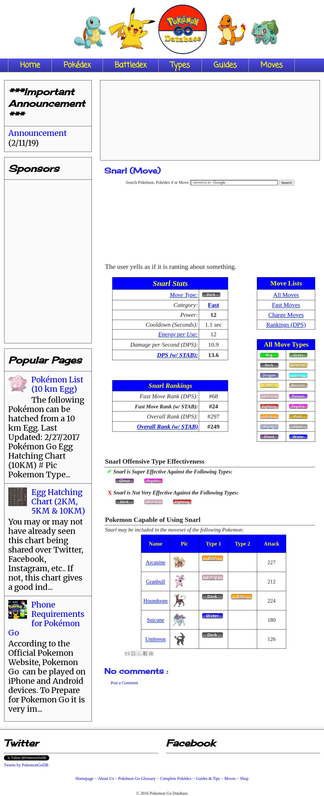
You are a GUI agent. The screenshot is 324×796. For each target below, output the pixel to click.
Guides (225, 65)
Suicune (155, 620)
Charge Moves (286, 314)
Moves (271, 65)
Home (30, 65)
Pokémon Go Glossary (137, 778)
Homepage (84, 778)
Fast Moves (286, 305)
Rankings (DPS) (286, 324)
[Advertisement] (210, 118)
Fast (213, 305)
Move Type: (184, 294)
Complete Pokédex (175, 778)
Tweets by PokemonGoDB (26, 765)
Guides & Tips (208, 778)
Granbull (155, 581)
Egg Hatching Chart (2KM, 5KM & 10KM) (58, 501)
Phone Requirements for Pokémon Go (46, 619)
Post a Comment (124, 683)
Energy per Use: (178, 334)
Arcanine (155, 562)
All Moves (286, 294)
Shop (244, 778)
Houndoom (155, 601)
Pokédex (77, 65)
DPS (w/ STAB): (177, 355)
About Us (106, 778)
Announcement (37, 133)
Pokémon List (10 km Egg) (57, 384)
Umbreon (155, 639)
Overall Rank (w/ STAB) (167, 426)
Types (180, 65)
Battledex (131, 65)
